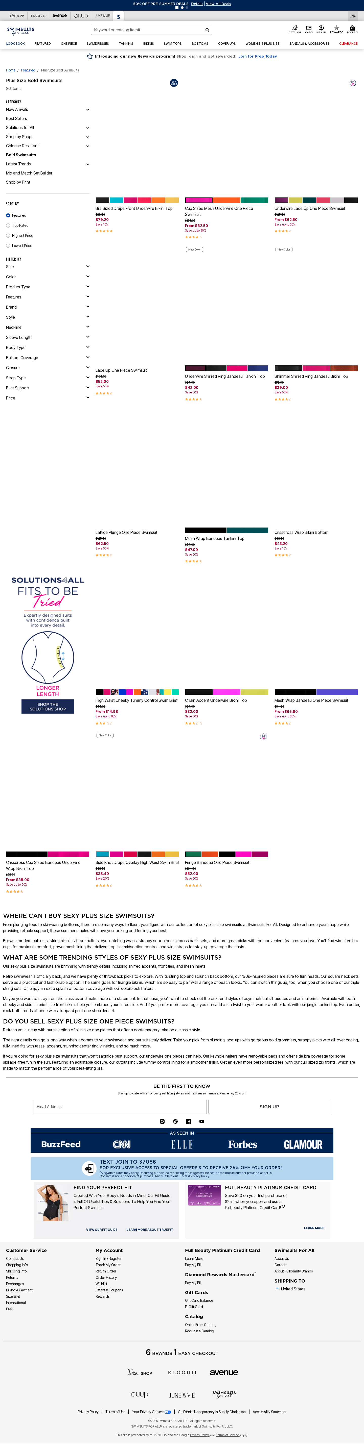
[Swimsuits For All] (224, 1394)
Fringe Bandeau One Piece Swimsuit (217, 862)
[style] (47, 317)
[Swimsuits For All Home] (20, 31)
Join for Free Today (257, 56)
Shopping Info (17, 1265)
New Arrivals (17, 109)
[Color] (47, 277)
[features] (47, 297)
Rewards (102, 1296)
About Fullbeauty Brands (294, 1271)
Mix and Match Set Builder (29, 173)
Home (10, 70)
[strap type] (47, 378)
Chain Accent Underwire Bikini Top (216, 700)
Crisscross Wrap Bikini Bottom (301, 532)
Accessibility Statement (269, 1412)
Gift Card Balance (199, 1300)
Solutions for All (20, 127)
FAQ (9, 1309)
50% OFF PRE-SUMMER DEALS (161, 3)
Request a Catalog (199, 1331)
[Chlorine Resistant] (87, 146)
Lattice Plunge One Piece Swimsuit (126, 532)
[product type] (47, 287)
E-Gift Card (194, 1307)
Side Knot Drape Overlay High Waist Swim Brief (137, 862)
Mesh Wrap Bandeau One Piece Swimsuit (311, 700)
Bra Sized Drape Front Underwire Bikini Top (134, 208)
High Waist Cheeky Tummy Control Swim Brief (136, 700)
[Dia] (140, 1371)
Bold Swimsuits (21, 154)
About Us (282, 1258)
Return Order (106, 1271)
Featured (28, 70)
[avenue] (224, 1372)
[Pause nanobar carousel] (177, 8)
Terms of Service (228, 1435)
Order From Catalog (201, 1324)
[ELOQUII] (182, 1371)
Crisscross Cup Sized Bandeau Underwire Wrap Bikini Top (43, 865)
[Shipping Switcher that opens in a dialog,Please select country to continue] (353, 15)
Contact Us (15, 1258)
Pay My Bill (193, 1265)
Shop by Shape (20, 136)
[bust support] (47, 388)
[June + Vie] (182, 1394)
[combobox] (151, 30)
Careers (281, 1265)
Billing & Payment (19, 1290)
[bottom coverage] (47, 358)
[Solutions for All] (87, 127)
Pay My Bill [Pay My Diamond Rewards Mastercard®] (193, 1283)
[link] (15, 43)
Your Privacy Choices (152, 1412)
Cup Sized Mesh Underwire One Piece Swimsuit (219, 211)
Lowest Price (22, 245)
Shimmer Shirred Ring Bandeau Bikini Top (311, 376)
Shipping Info (16, 1271)
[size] (47, 267)
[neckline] (47, 327)
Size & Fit (13, 1296)
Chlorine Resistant (22, 145)
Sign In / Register (109, 1258)
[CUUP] (139, 1394)
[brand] (47, 307)
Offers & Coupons (109, 1290)
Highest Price (22, 235)
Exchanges (15, 1284)
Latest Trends (18, 163)
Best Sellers (16, 118)
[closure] (47, 368)
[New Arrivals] (87, 109)
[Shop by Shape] (87, 137)
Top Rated (20, 225)
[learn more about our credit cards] (314, 1228)
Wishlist (101, 1284)
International (16, 1302)
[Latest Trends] (87, 164)
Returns (12, 1277)
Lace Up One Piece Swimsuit (121, 370)
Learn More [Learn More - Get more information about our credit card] (194, 1258)
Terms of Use (115, 1412)
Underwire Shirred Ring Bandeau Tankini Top (225, 376)
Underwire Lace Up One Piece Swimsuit (310, 208)
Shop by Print (18, 182)
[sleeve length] (47, 337)
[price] (47, 398)
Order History (106, 1277)
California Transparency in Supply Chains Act (212, 1412)
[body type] (47, 347)
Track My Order (108, 1265)
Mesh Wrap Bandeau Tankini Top (214, 538)
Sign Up (269, 1107)
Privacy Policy (88, 1412)
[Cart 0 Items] (353, 30)
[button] (197, 3)
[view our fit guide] (102, 1229)
